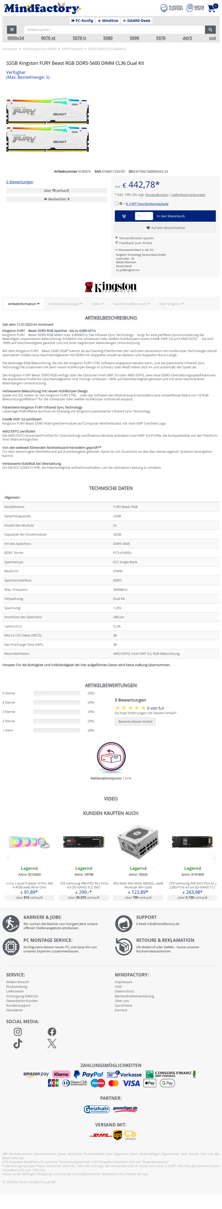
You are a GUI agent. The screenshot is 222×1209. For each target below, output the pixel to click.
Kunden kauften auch (129, 303)
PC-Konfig (82, 20)
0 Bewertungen (19, 181)
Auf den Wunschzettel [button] (165, 227)
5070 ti (79, 38)
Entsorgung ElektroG (22, 996)
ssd (212, 38)
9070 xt (48, 38)
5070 (160, 38)
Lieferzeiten (15, 991)
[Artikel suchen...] (114, 30)
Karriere (121, 1010)
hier (145, 1174)
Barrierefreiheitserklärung (134, 996)
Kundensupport (18, 1005)
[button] (12, 30)
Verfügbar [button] (28, 75)
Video (96, 303)
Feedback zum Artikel (133, 243)
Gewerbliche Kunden (22, 1000)
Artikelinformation (22, 303)
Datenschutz (124, 991)
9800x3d (15, 38)
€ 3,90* (147, 203)
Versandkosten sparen (134, 238)
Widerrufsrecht (17, 982)
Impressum (123, 982)
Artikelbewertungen (64, 303)
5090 (134, 38)
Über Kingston (170, 303)
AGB (118, 986)
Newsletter (14, 1010)
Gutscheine (123, 1005)
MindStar (108, 20)
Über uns (122, 1000)
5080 (108, 38)
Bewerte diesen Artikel (135, 721)
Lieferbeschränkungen (188, 194)
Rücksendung (16, 986)
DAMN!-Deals (136, 20)
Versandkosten (156, 194)
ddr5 (187, 38)
